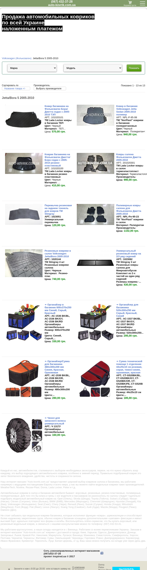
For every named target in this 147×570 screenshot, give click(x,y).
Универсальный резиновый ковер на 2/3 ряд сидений (128, 253)
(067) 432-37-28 (62, 1)
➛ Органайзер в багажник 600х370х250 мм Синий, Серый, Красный (58, 308)
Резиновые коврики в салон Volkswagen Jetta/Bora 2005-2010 (58, 253)
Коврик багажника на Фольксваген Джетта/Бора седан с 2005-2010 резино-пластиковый (57, 160)
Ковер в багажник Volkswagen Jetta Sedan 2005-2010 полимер (127, 110)
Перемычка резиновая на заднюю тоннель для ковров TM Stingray (58, 209)
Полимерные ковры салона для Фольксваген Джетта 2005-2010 (128, 209)
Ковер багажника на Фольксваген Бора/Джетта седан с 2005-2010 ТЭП (57, 110)
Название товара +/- (14, 88)
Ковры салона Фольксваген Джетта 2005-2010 (128, 157)
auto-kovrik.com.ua (62, 5)
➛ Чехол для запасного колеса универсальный (55, 421)
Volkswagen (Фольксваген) (16, 58)
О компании (78, 567)
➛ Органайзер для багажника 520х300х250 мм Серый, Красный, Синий (127, 310)
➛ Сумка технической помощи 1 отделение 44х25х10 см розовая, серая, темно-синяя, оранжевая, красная (129, 367)
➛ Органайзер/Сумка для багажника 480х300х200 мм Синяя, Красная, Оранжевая (57, 367)
